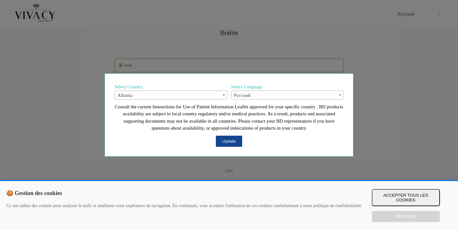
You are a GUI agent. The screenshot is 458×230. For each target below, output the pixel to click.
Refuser (406, 216)
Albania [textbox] (124, 95)
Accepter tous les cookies (405, 197)
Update (229, 141)
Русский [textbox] (242, 95)
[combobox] (170, 95)
